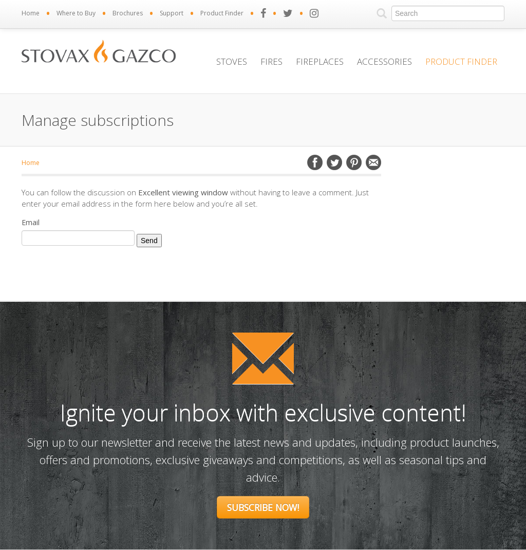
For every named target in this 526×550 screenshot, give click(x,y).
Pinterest (354, 162)
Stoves (231, 61)
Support (171, 13)
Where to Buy (76, 13)
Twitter (334, 162)
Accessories (384, 61)
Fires (271, 61)
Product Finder (221, 13)
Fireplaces (320, 61)
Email (373, 162)
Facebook (315, 162)
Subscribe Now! (263, 507)
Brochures (127, 13)
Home (31, 13)
